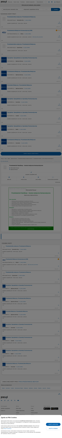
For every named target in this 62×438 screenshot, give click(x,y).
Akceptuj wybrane (53, 428)
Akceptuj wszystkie (53, 424)
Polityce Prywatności (7, 428)
